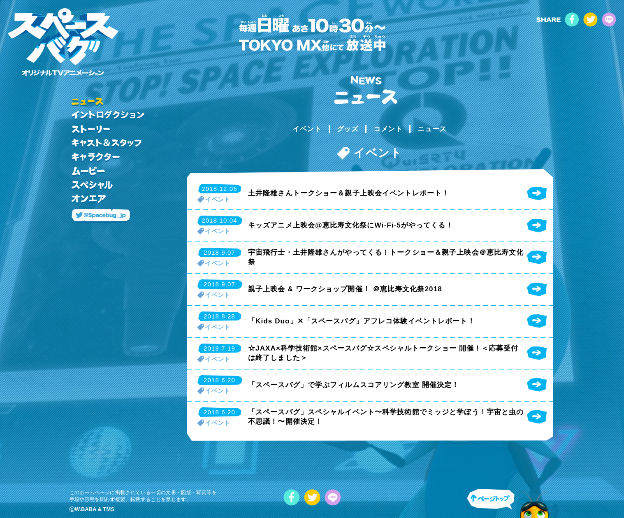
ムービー (88, 171)
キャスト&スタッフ (107, 143)
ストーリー (91, 129)
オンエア (89, 199)
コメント (387, 129)
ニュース (432, 129)
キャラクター (96, 157)
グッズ (348, 129)
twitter (590, 19)
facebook (572, 19)
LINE (609, 19)
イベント (306, 129)
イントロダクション (108, 115)
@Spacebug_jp (101, 216)
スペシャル (92, 185)
